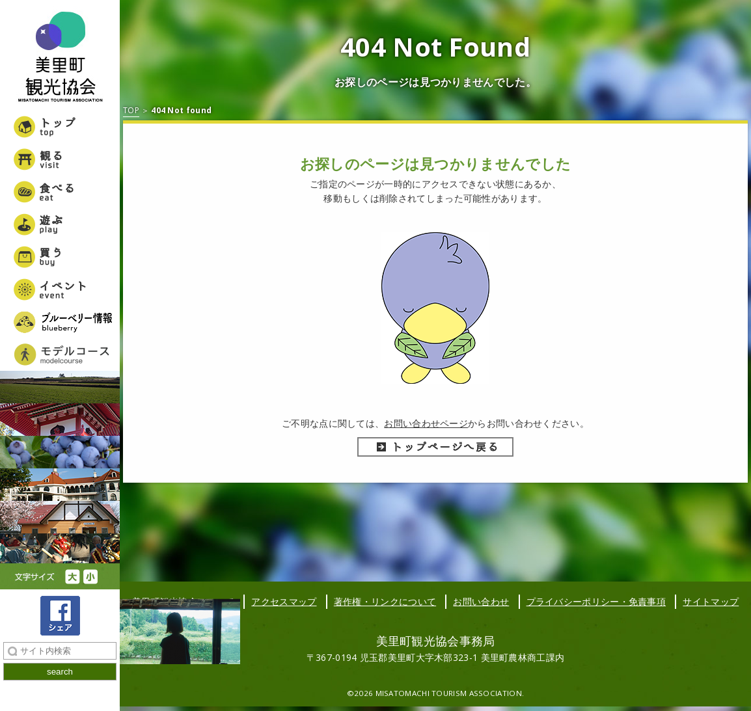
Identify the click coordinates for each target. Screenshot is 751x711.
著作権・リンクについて (385, 601)
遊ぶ (60, 224)
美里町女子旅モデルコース (60, 354)
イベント (60, 289)
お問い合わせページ (426, 423)
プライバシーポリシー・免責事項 (596, 601)
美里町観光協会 (60, 59)
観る (60, 159)
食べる (60, 192)
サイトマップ (711, 601)
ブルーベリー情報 (60, 322)
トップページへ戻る (435, 447)
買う (60, 257)
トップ (60, 127)
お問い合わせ (481, 601)
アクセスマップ (283, 601)
